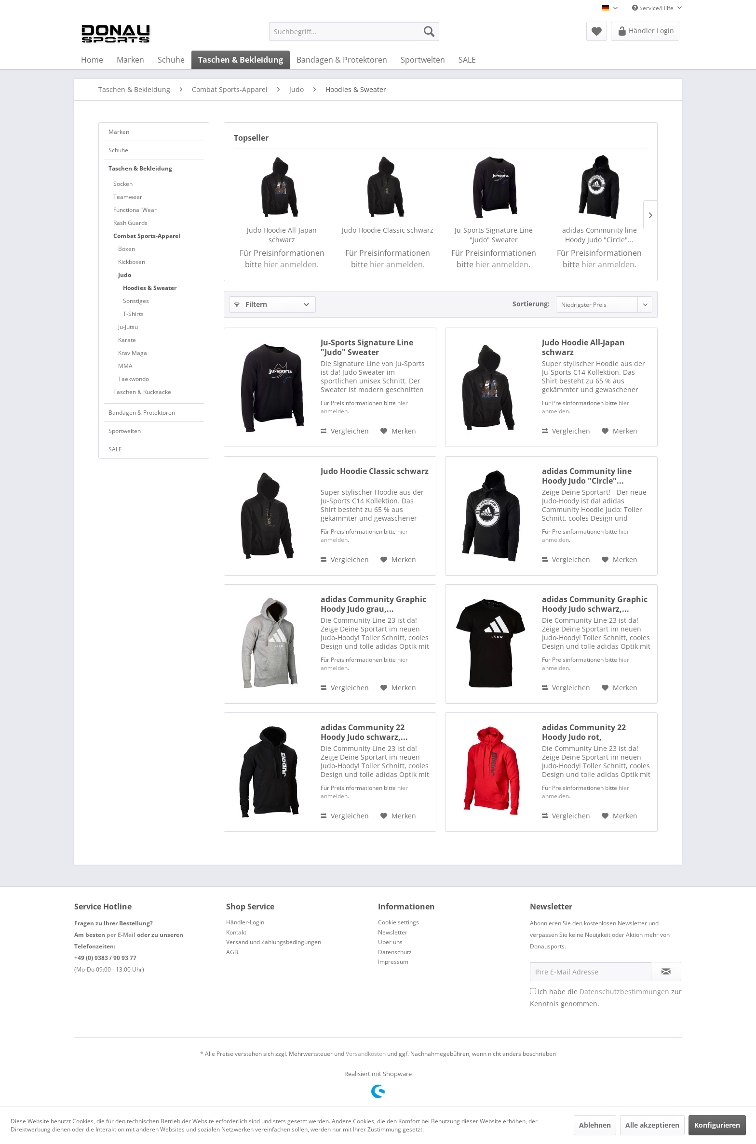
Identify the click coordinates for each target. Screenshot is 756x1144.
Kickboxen (131, 262)
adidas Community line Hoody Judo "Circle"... (599, 234)
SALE (115, 449)
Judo (124, 275)
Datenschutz (395, 952)
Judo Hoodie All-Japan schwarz (282, 234)
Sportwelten (124, 431)
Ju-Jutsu (128, 327)
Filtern (250, 304)
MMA (125, 366)
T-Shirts (133, 314)
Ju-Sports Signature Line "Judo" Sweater (494, 234)
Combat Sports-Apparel (146, 236)
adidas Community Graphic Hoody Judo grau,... (373, 604)
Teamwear (127, 197)
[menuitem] (354, 31)
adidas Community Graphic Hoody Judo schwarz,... (595, 604)
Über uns (390, 942)
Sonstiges (136, 301)
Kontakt (236, 932)
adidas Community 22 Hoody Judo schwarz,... (364, 732)
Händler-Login (245, 922)
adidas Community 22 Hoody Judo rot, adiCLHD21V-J (584, 732)
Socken (123, 184)
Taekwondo (133, 379)
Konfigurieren (717, 1125)
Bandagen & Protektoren (141, 412)
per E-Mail (121, 935)
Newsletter (392, 932)
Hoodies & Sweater (149, 288)
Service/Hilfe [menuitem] (653, 8)
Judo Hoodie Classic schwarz (387, 230)
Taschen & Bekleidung (140, 168)
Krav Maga (132, 353)
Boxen (126, 249)
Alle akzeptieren (652, 1125)
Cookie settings (398, 922)
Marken (118, 132)
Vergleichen (345, 430)
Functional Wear (135, 210)
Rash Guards (130, 223)
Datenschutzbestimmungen (624, 991)
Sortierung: (531, 303)
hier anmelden (290, 264)
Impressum (393, 962)
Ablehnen (595, 1125)
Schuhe (118, 150)
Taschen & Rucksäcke (142, 392)
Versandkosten (366, 1054)
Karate (127, 340)
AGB (232, 952)
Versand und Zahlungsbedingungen (273, 942)
